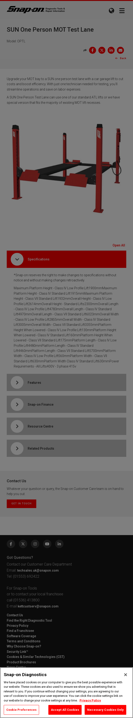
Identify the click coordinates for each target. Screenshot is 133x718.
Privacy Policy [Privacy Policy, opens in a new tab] (90, 700)
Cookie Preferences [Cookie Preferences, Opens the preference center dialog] (21, 709)
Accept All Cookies (65, 709)
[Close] (125, 675)
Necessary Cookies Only (105, 709)
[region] (66, 692)
